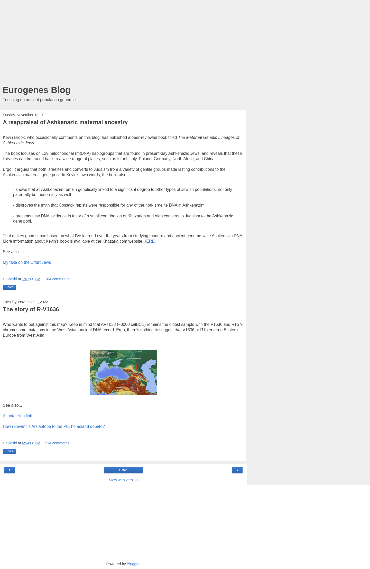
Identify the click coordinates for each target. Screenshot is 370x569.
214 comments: (57, 443)
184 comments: (57, 279)
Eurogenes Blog (37, 90)
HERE (149, 241)
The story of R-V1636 (31, 309)
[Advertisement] (123, 44)
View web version (123, 480)
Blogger (133, 564)
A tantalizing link (17, 416)
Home (123, 470)
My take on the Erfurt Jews (27, 262)
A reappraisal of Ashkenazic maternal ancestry (65, 122)
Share (9, 287)
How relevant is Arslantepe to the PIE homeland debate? (54, 426)
